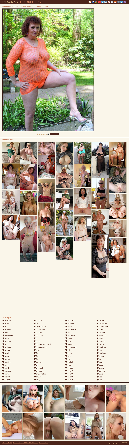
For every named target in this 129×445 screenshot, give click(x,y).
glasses (38, 371)
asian (5, 323)
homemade (70, 329)
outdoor (69, 368)
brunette (6, 371)
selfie (100, 338)
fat (36, 353)
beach (5, 338)
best (5, 344)
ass (4, 326)
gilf (36, 365)
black (5, 356)
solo (99, 350)
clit (36, 323)
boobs (5, 365)
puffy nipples (103, 326)
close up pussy (40, 326)
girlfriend (38, 368)
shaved (101, 341)
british (5, 368)
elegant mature (40, 347)
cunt (36, 338)
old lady (69, 362)
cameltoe (7, 380)
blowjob (6, 362)
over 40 (69, 371)
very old (101, 371)
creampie (38, 335)
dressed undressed (42, 344)
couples (38, 332)
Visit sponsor (54, 134)
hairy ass (69, 320)
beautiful (6, 341)
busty (5, 374)
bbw (5, 332)
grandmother (40, 374)
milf (67, 350)
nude (68, 356)
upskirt (100, 365)
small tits (101, 347)
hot (67, 332)
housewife (70, 335)
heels (68, 326)
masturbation (71, 347)
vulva (100, 374)
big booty (7, 347)
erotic (37, 350)
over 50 (69, 374)
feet (36, 356)
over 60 (69, 377)
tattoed (100, 356)
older (68, 365)
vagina (100, 368)
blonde (6, 359)
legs (68, 341)
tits (99, 359)
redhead (101, 332)
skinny (100, 344)
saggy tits (101, 335)
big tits (6, 350)
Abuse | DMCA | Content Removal (13, 443)
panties (101, 320)
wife (99, 377)
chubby (38, 320)
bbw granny (7, 335)
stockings (101, 353)
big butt (6, 377)
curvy (37, 341)
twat (99, 362)
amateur (6, 320)
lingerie (69, 344)
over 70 (69, 380)
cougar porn (39, 329)
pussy (100, 329)
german (38, 362)
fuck (36, 359)
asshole (6, 329)
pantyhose (102, 323)
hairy (37, 380)
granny (37, 377)
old (67, 359)
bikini (5, 353)
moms (68, 353)
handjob (69, 323)
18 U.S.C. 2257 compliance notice (36, 443)
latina (68, 338)
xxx (99, 380)
